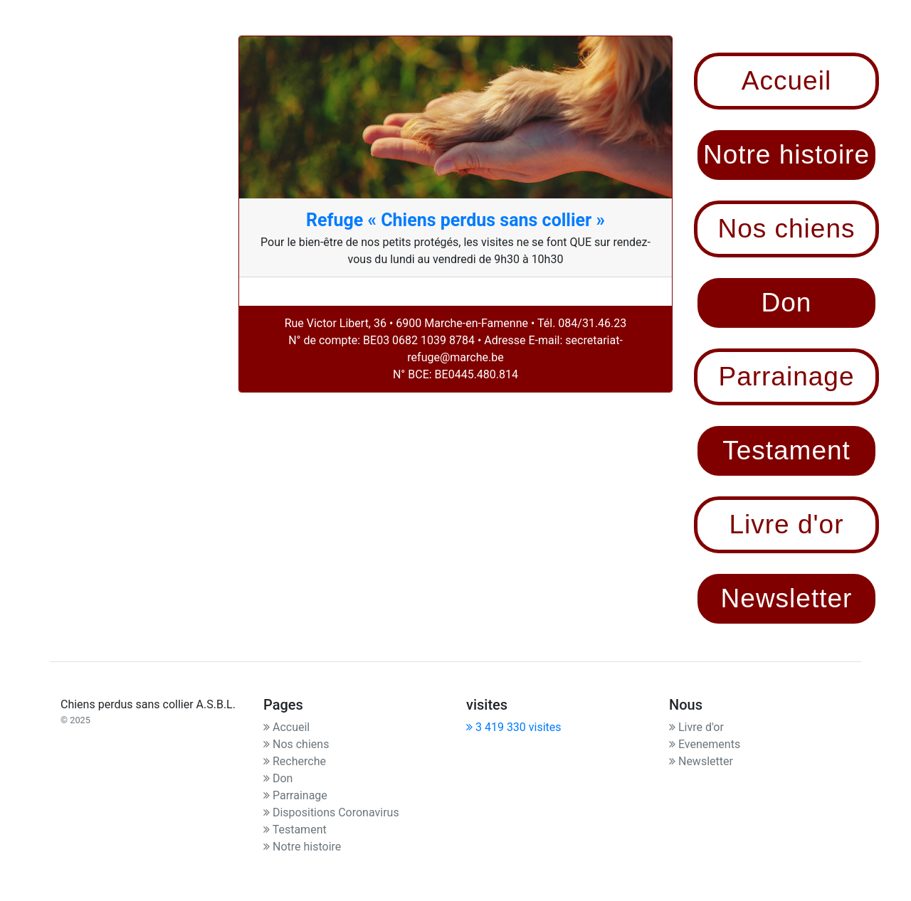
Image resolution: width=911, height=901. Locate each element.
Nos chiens (296, 744)
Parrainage (295, 795)
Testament (295, 829)
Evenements (704, 744)
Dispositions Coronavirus (331, 812)
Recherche (294, 761)
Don (278, 778)
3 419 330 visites (514, 727)
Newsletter (701, 761)
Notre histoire (302, 846)
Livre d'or (696, 727)
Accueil (286, 727)
